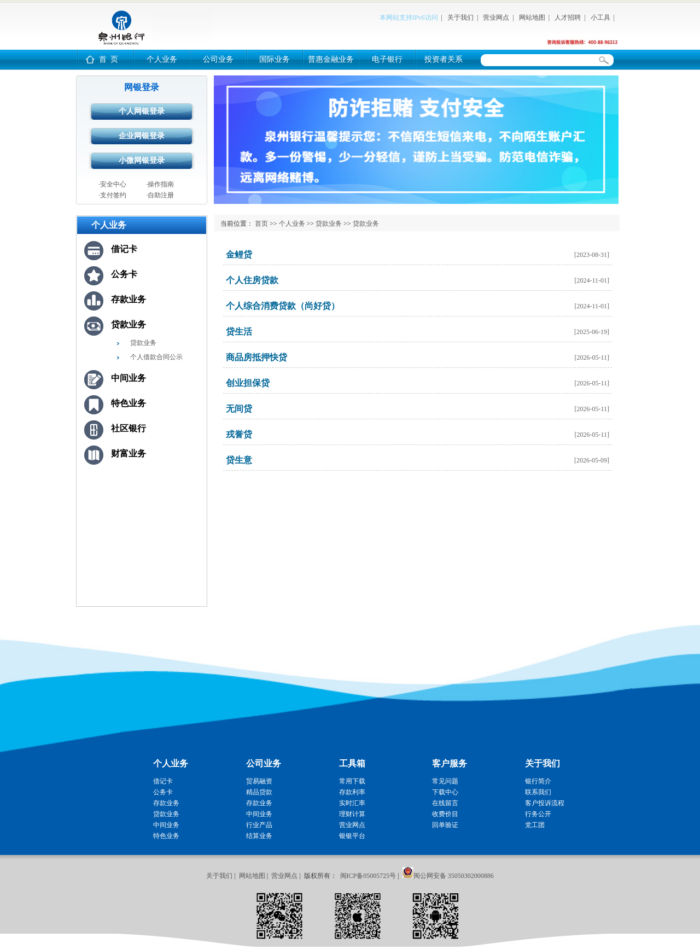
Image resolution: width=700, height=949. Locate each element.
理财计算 (352, 814)
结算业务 (259, 836)
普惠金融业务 (331, 59)
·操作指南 (160, 184)
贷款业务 (128, 324)
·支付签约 (112, 195)
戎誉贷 (239, 434)
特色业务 (128, 403)
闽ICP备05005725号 (368, 876)
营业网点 (496, 17)
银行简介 (538, 781)
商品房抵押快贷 (256, 357)
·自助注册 (160, 195)
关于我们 (460, 17)
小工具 (600, 17)
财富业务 (128, 453)
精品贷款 (259, 792)
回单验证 (445, 825)
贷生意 (239, 460)
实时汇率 (352, 803)
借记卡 (124, 249)
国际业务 (274, 59)
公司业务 (218, 59)
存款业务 (128, 299)
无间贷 (239, 408)
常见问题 (445, 781)
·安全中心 (112, 184)
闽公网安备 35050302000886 (453, 876)
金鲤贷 (239, 254)
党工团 (535, 825)
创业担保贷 (248, 383)
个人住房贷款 (252, 280)
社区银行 (128, 428)
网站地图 (532, 17)
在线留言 (445, 803)
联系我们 (538, 792)
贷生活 (239, 331)
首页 (261, 223)
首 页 (108, 59)
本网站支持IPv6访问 (409, 17)
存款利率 (352, 792)
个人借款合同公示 (156, 357)
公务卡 (124, 274)
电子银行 (387, 59)
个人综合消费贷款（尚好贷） (283, 306)
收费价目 (445, 814)
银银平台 (352, 836)
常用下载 (352, 781)
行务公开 (538, 814)
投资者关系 (443, 59)
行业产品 (259, 825)
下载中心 (445, 792)
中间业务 (128, 378)
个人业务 (162, 59)
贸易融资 (259, 781)
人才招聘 (568, 17)
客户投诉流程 (544, 803)
